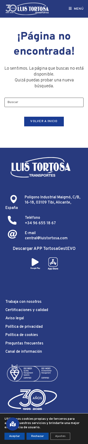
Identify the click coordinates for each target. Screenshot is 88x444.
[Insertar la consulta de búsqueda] (44, 102)
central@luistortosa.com (46, 238)
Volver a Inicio (44, 121)
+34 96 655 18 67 (40, 223)
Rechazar (37, 436)
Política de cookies (21, 335)
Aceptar (14, 436)
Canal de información (23, 351)
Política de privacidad (24, 326)
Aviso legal (14, 318)
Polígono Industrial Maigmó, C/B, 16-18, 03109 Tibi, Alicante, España (42, 202)
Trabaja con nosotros (23, 302)
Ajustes (60, 436)
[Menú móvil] (76, 9)
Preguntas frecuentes (24, 343)
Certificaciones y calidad (26, 310)
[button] (12, 424)
